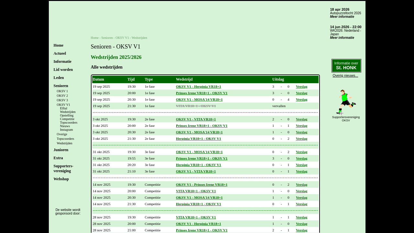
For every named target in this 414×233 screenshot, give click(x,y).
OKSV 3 (62, 100)
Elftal (63, 108)
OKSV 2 (62, 95)
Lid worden (63, 69)
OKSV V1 (64, 104)
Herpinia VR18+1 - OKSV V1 (198, 138)
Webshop (61, 179)
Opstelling (67, 115)
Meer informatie (342, 16)
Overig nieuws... (345, 75)
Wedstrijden (68, 112)
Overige (62, 134)
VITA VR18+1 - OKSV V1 (196, 106)
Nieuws (65, 126)
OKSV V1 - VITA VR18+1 (196, 119)
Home (59, 45)
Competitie (67, 119)
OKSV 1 (62, 91)
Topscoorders (69, 122)
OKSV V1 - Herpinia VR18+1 (198, 86)
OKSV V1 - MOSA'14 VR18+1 (199, 99)
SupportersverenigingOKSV (346, 119)
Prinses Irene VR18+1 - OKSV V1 (201, 93)
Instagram (66, 129)
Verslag (301, 86)
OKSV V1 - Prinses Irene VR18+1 (201, 184)
